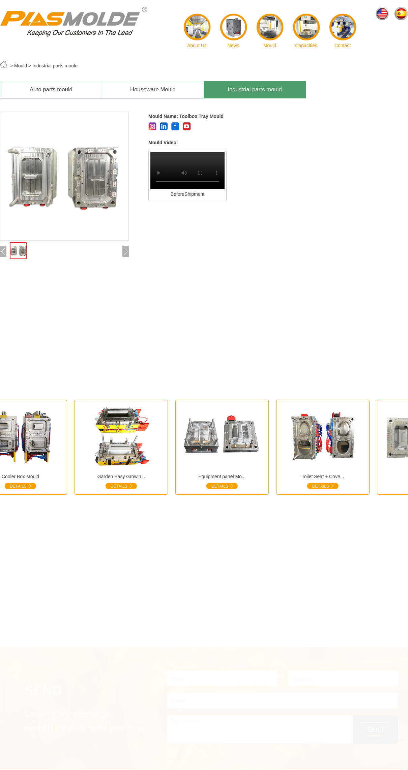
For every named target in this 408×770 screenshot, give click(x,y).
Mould (270, 30)
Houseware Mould (153, 89)
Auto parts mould (51, 89)
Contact (342, 30)
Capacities (306, 30)
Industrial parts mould (255, 89)
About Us (197, 30)
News (233, 30)
